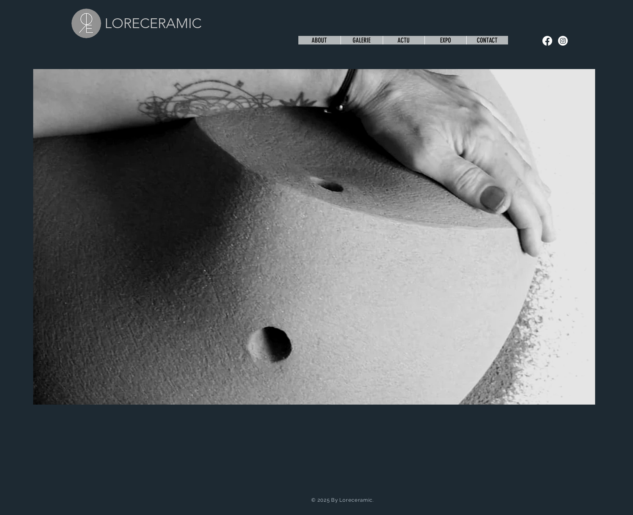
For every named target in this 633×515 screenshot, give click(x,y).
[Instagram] (563, 41)
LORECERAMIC (153, 23)
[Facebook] (547, 41)
